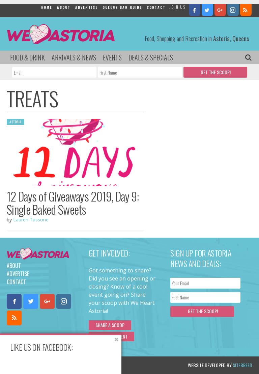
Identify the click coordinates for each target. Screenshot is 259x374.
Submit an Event (111, 336)
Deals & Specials (150, 57)
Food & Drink (27, 57)
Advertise (86, 7)
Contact (156, 7)
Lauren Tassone (31, 219)
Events (112, 57)
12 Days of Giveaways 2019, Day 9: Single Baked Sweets (73, 202)
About (63, 7)
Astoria (15, 121)
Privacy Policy (75, 365)
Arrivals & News (74, 57)
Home (46, 7)
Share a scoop (109, 324)
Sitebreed (242, 365)
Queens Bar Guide (122, 7)
